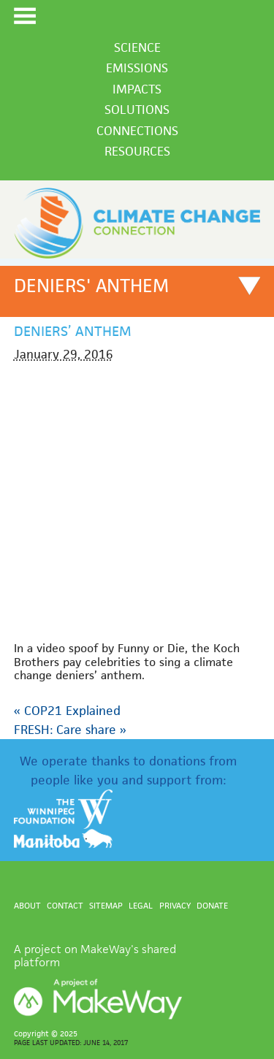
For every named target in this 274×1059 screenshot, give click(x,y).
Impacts (137, 89)
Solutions (137, 110)
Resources (137, 151)
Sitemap (106, 905)
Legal (141, 905)
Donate (212, 905)
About (27, 905)
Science (137, 47)
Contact (65, 905)
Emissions (137, 68)
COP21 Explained (67, 711)
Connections (137, 131)
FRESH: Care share (70, 730)
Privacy (175, 905)
